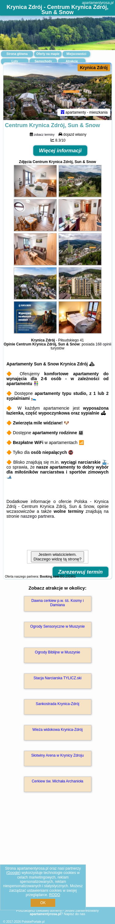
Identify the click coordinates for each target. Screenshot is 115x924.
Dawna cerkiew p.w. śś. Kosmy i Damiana (57, 602)
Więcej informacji (60, 151)
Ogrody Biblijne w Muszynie (57, 652)
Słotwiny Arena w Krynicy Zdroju (57, 755)
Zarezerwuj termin (80, 572)
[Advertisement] (57, 858)
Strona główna (17, 54)
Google (13, 873)
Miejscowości (76, 54)
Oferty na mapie (47, 54)
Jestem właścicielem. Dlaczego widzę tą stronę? (57, 556)
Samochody (43, 61)
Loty (14, 61)
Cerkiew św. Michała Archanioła (57, 781)
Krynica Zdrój (94, 67)
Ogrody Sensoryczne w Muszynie (57, 626)
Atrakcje (72, 61)
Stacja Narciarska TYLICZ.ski (57, 678)
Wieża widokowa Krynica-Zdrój (57, 729)
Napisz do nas (74, 914)
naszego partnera (37, 516)
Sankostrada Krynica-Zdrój (57, 704)
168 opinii (103, 344)
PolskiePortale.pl (33, 921)
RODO (54, 895)
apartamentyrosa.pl (97, 3)
